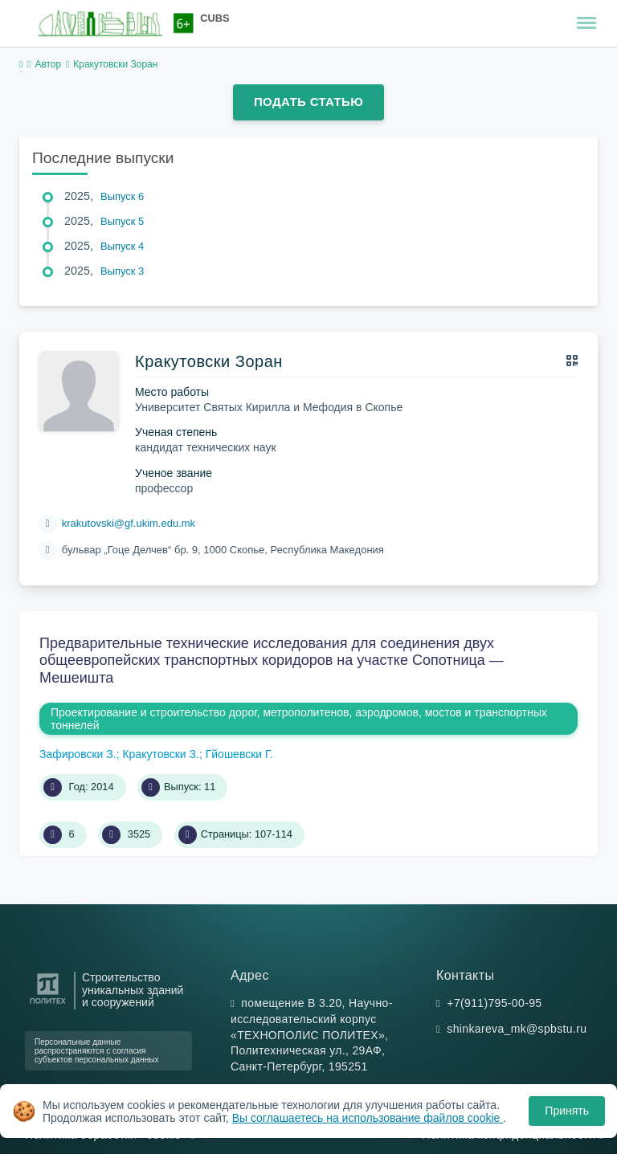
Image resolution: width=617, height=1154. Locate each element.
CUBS (214, 18)
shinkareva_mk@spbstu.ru (516, 1028)
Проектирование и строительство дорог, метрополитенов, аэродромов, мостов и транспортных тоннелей (299, 719)
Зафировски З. (77, 754)
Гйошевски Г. (239, 754)
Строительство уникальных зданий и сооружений (132, 990)
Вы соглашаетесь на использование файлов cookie (368, 1117)
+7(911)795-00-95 (494, 1003)
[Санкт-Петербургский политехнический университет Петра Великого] (48, 1004)
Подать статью (308, 101)
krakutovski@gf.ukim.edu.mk (128, 523)
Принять (567, 1110)
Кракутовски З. (160, 754)
